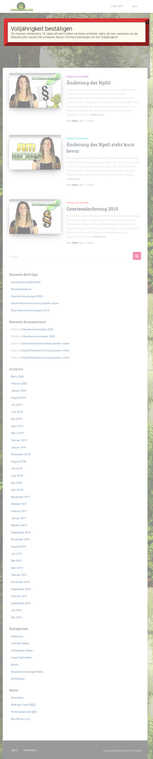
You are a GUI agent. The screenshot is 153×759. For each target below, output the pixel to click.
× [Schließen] (147, 22)
